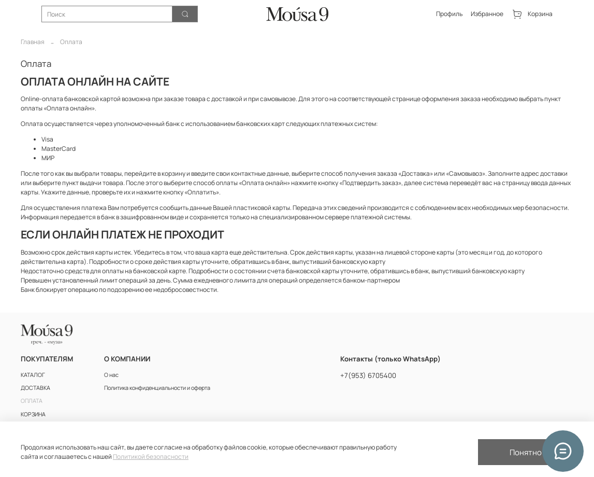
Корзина (532, 14)
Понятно (526, 452)
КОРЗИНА (33, 414)
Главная (33, 41)
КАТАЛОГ (33, 374)
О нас (111, 374)
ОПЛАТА (31, 400)
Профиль (449, 13)
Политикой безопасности (151, 456)
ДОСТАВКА (35, 387)
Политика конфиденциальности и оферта (157, 387)
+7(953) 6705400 (368, 375)
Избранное (487, 13)
